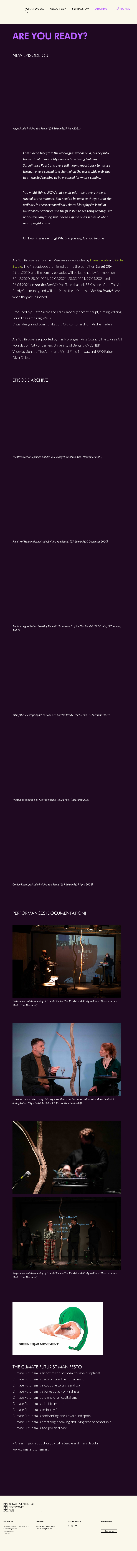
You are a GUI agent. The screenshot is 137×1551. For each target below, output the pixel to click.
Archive (101, 8)
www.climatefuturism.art (30, 1449)
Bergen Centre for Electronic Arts (19, 17)
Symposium (81, 8)
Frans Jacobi (99, 260)
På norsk (123, 8)
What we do (34, 8)
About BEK (58, 8)
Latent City (104, 266)
